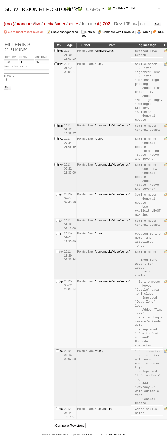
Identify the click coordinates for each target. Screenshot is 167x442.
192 (60, 64)
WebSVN (61, 434)
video (61, 23)
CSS (122, 434)
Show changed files (64, 32)
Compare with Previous (118, 32)
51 (61, 221)
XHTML (113, 434)
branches (25, 23)
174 (60, 139)
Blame (146, 32)
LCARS (91, 9)
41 (61, 234)
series (73, 23)
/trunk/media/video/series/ (112, 125)
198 (60, 51)
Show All (9, 75)
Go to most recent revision (26, 32)
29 (61, 282)
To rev (23, 57)
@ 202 (103, 23)
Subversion (88, 434)
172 (60, 165)
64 (61, 195)
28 (61, 351)
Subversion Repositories (40, 9)
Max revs (41, 57)
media (48, 23)
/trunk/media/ (104, 408)
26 (61, 409)
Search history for (15, 66)
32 (61, 252)
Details (90, 32)
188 (60, 126)
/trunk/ (99, 64)
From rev (9, 57)
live (38, 23)
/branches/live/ (105, 50)
